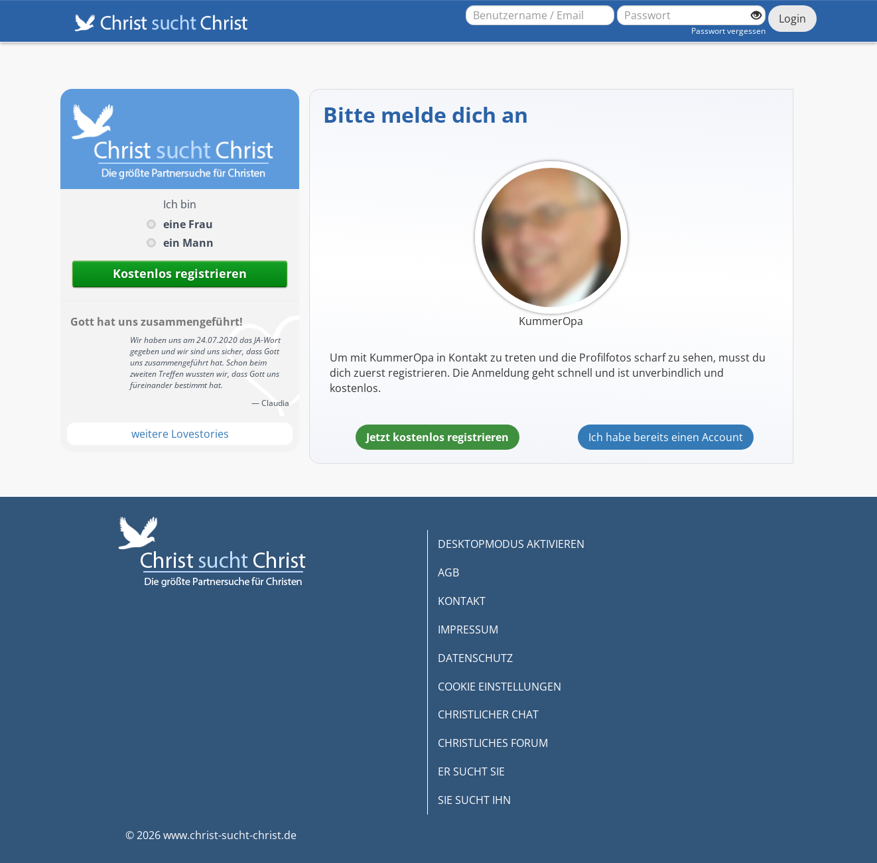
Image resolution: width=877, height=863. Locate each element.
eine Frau (188, 224)
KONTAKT (462, 601)
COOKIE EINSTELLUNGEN (499, 686)
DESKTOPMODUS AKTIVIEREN (511, 544)
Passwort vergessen (728, 30)
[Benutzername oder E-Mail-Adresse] (540, 15)
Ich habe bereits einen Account (665, 437)
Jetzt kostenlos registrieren (437, 437)
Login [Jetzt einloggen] (792, 18)
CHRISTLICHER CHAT (488, 714)
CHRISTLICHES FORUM (493, 743)
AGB (448, 572)
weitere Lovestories (180, 434)
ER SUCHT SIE (471, 771)
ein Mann (188, 242)
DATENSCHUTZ (475, 658)
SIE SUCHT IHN (474, 800)
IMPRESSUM (468, 629)
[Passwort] (691, 15)
